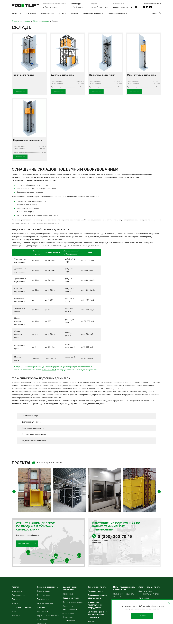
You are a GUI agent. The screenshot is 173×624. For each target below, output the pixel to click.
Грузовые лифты (95, 591)
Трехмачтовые (43, 599)
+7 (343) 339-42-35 (79, 7)
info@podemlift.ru (120, 7)
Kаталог (15, 587)
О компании (31, 13)
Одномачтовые (43, 591)
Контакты (16, 615)
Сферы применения (116, 13)
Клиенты (74, 13)
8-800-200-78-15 (49, 370)
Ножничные (67, 594)
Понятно (142, 616)
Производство (47, 13)
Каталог (15, 13)
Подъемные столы (70, 598)
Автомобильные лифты (149, 587)
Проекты (62, 13)
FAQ (14, 611)
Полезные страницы (92, 13)
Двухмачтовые (43, 595)
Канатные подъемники (47, 587)
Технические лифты (97, 587)
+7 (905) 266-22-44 (99, 7)
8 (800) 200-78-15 (51, 7)
